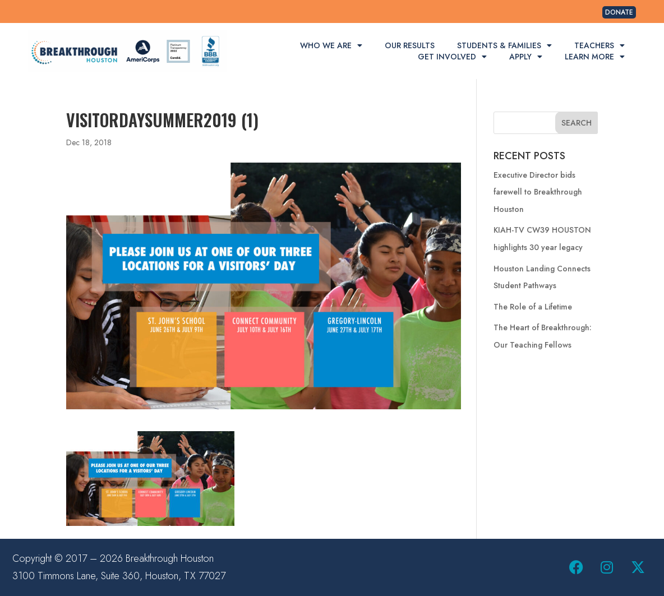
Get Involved (452, 56)
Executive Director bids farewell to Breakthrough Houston (538, 192)
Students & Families (504, 45)
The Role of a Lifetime (533, 306)
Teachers (599, 45)
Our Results (410, 45)
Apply (525, 56)
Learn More (595, 56)
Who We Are (331, 45)
